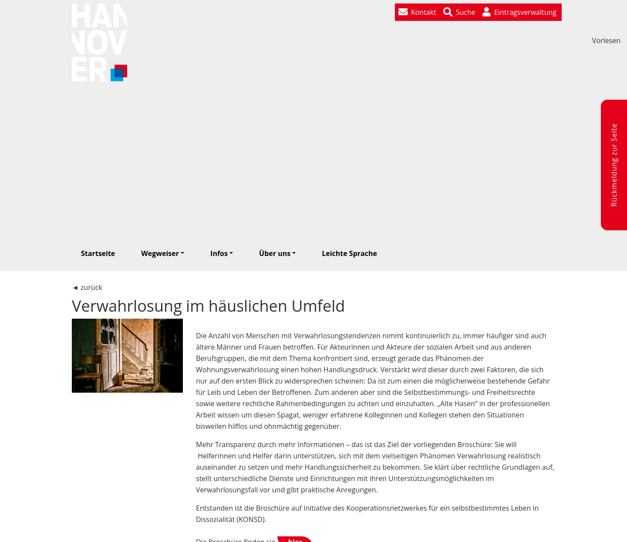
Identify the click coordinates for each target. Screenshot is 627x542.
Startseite (98, 253)
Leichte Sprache (349, 253)
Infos (219, 253)
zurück (91, 287)
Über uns (274, 253)
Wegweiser (160, 253)
